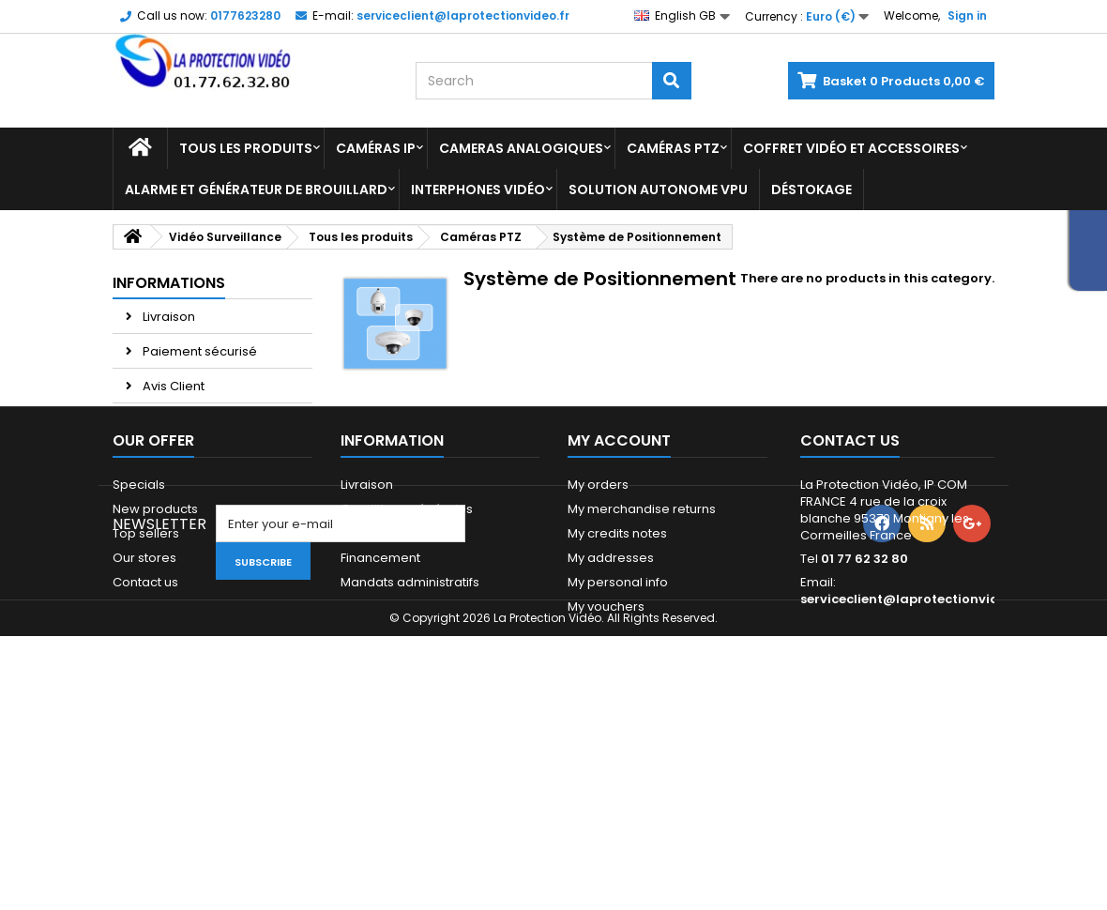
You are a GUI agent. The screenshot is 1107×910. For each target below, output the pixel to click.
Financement (380, 661)
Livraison (167, 317)
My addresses (611, 661)
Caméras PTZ (673, 148)
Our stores (173, 455)
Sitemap (138, 710)
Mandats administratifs (410, 685)
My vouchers (606, 710)
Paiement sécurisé (198, 351)
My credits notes (617, 636)
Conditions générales (407, 612)
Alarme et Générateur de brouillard (256, 189)
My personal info (618, 685)
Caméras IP (376, 148)
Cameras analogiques (521, 148)
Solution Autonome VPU (658, 189)
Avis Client (172, 386)
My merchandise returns (642, 612)
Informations (169, 283)
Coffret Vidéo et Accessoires (851, 148)
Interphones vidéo (478, 189)
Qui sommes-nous (398, 710)
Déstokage (811, 189)
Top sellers (146, 636)
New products (155, 612)
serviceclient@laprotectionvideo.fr (914, 702)
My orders (598, 588)
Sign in (967, 15)
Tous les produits (245, 148)
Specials (139, 588)
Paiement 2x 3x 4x (195, 421)
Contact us (145, 685)
